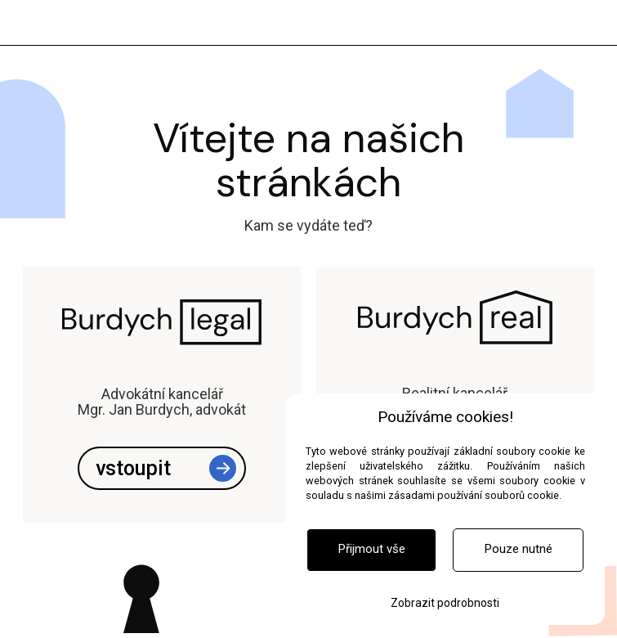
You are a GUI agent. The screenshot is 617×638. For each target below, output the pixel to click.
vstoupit (133, 468)
